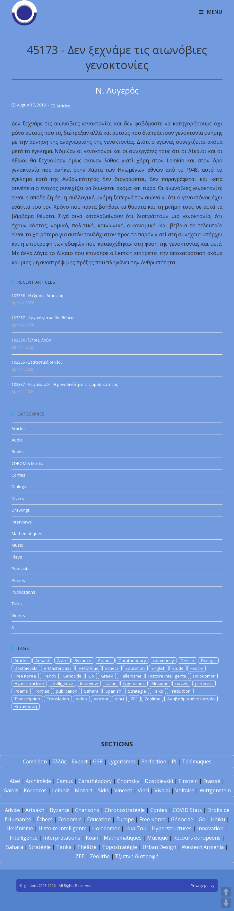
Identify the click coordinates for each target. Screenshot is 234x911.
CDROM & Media (27, 463)
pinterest (204, 683)
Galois (11, 790)
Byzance (82, 660)
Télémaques (197, 761)
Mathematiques (27, 533)
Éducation (99, 819)
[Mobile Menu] (210, 11)
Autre (62, 660)
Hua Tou (135, 828)
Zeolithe (152, 699)
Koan (92, 837)
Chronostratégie (125, 810)
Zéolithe (100, 856)
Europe (125, 819)
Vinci (119, 699)
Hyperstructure (29, 683)
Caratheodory (132, 660)
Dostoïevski (159, 781)
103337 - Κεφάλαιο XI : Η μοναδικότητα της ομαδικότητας (65, 384)
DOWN (226, 903)
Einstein (188, 781)
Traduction (180, 691)
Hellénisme (19, 828)
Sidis (103, 790)
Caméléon (35, 761)
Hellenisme (131, 676)
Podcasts (21, 568)
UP (226, 892)
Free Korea (25, 676)
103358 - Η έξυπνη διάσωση (37, 295)
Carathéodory (95, 781)
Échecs (45, 819)
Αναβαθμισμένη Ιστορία (191, 699)
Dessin (187, 660)
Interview (89, 683)
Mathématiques (123, 837)
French (49, 676)
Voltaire (184, 790)
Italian (111, 683)
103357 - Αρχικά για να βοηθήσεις (43, 318)
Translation (58, 699)
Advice (12, 810)
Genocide (72, 676)
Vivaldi (162, 790)
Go (91, 676)
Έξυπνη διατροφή (137, 856)
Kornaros (35, 790)
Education (135, 668)
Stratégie (40, 847)
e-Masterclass (58, 668)
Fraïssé (211, 781)
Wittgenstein (215, 790)
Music (17, 545)
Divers (18, 498)
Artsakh (42, 660)
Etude (178, 668)
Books (18, 451)
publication (66, 691)
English (159, 668)
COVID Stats (187, 810)
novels (181, 683)
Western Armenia (203, 847)
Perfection (153, 761)
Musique (160, 683)
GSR (98, 761)
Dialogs (19, 486)
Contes (18, 475)
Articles (63, 106)
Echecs (112, 668)
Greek (107, 676)
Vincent (101, 699)
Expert (80, 761)
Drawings (21, 510)
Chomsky (128, 781)
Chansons (87, 810)
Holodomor (204, 676)
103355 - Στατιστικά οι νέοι (37, 362)
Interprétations (61, 837)
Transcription (27, 699)
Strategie (137, 691)
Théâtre (87, 847)
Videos (18, 615)
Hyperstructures (172, 828)
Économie (70, 819)
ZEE (134, 699)
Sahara (91, 691)
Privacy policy (202, 885)
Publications (23, 592)
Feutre (196, 668)
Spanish (113, 691)
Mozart (83, 790)
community (163, 660)
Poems (18, 580)
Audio (17, 440)
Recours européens (197, 837)
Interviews (22, 522)
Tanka (64, 847)
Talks (17, 603)
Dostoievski (25, 668)
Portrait (42, 691)
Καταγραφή (25, 706)
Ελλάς (59, 761)
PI (174, 761)
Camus (105, 660)
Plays (17, 557)
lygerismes (134, 683)
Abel (15, 781)
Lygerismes (122, 761)
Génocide (182, 819)
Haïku (218, 819)
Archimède (38, 781)
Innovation (210, 828)
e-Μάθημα (88, 668)
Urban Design (159, 847)
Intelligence (62, 683)
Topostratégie (119, 847)
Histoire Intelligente (167, 676)
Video (81, 699)
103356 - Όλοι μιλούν (31, 340)
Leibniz (60, 790)
